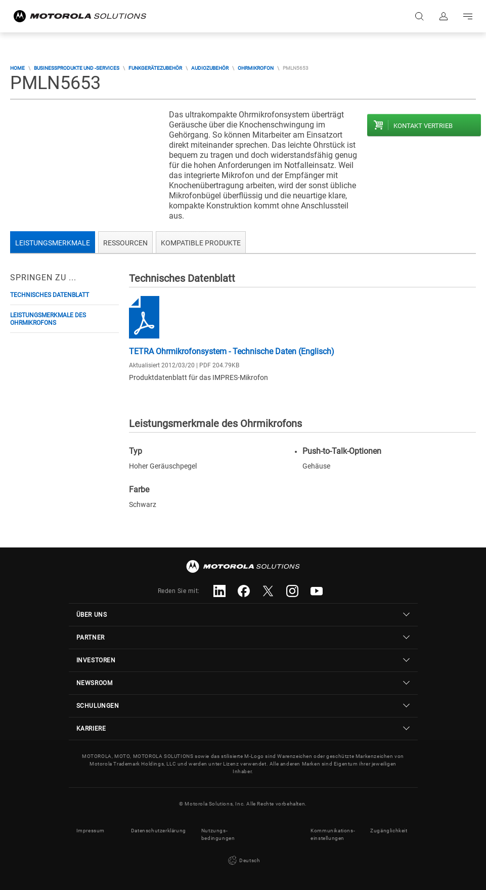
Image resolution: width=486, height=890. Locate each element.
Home (17, 68)
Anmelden (443, 16)
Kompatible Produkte (201, 243)
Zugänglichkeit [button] (388, 830)
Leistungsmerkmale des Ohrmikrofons (48, 319)
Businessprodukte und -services (76, 68)
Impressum (90, 830)
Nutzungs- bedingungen (218, 834)
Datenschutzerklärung (158, 830)
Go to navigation (468, 16)
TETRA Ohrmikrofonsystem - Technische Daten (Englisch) (231, 351)
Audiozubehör (210, 68)
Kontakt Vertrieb (423, 126)
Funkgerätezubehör (155, 68)
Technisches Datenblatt (49, 295)
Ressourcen (125, 243)
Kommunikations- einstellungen (333, 834)
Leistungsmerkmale (52, 243)
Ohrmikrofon (256, 68)
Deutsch (243, 861)
